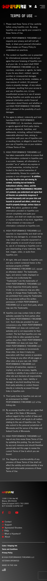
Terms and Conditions (10, 549)
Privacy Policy (7, 553)
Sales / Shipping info (9, 546)
